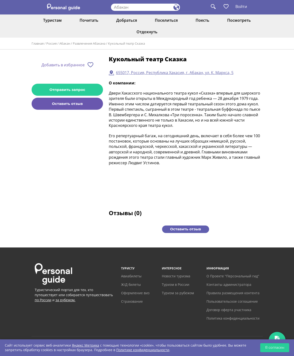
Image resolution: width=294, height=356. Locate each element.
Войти (241, 6)
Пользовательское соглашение (232, 301)
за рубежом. (65, 300)
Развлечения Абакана (89, 43)
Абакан (64, 43)
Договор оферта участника (228, 310)
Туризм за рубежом (178, 293)
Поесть (202, 20)
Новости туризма (176, 276)
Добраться (126, 20)
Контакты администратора (228, 284)
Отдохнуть (147, 31)
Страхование (132, 301)
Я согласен (274, 347)
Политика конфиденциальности (233, 318)
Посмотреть (239, 20)
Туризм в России (175, 284)
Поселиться (166, 20)
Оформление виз (135, 293)
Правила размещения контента (233, 293)
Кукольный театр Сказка (126, 43)
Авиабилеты (131, 276)
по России (43, 300)
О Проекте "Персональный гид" (232, 276)
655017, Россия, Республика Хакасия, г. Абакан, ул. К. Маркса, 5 (174, 72)
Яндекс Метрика (85, 345)
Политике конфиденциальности (142, 350)
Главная (38, 43)
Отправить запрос (67, 89)
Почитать (89, 20)
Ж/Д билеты (131, 284)
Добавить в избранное (63, 65)
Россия (51, 43)
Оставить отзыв (67, 103)
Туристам (52, 20)
